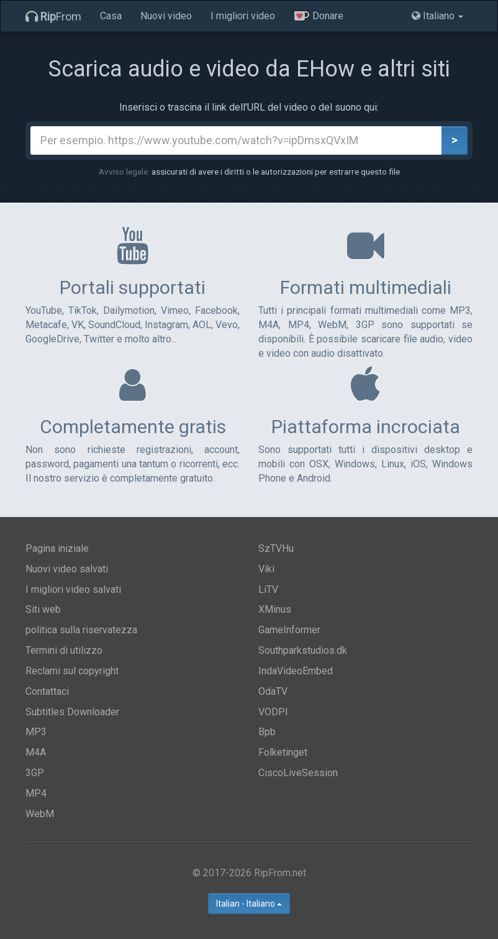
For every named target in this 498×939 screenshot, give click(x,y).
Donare (318, 16)
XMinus (274, 609)
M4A (35, 752)
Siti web (43, 609)
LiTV (268, 589)
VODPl (272, 712)
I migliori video (243, 16)
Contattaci (47, 691)
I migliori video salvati (73, 589)
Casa (111, 16)
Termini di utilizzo (63, 650)
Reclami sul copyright (72, 671)
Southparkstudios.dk (302, 650)
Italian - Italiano (249, 904)
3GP (34, 773)
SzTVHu (276, 548)
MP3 (36, 732)
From (53, 16)
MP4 (36, 793)
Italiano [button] (437, 16)
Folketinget (282, 752)
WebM (39, 814)
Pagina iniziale (57, 548)
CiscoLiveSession (298, 773)
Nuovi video (166, 16)
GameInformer (289, 630)
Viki (266, 569)
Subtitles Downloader (72, 712)
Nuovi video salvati (66, 569)
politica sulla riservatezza (81, 630)
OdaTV (272, 691)
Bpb (267, 732)
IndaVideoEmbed (295, 671)
